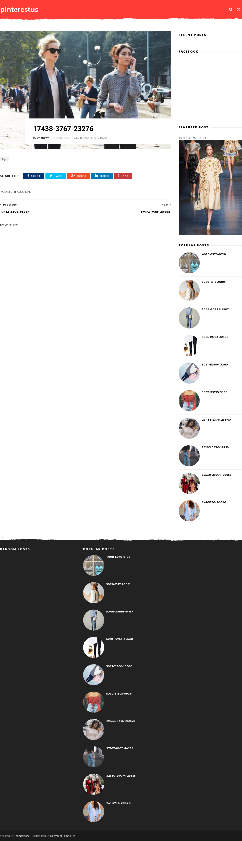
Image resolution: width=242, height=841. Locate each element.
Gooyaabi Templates (62, 836)
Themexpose (21, 836)
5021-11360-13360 (215, 364)
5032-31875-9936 (214, 392)
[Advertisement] (84, 307)
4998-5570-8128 (214, 254)
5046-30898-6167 (215, 309)
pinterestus (19, 9)
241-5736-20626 (214, 502)
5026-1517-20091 (214, 282)
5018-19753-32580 (215, 337)
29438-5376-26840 (216, 419)
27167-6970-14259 (215, 447)
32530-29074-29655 (216, 475)
